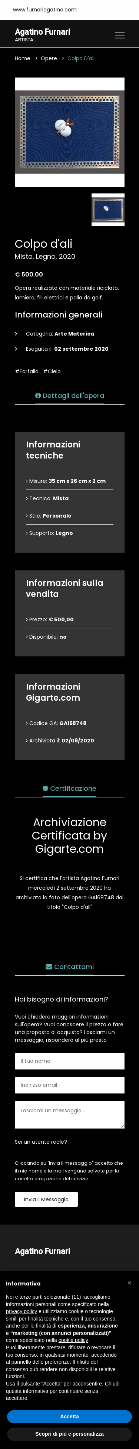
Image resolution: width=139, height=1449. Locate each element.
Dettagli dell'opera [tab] (69, 395)
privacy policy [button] (21, 1311)
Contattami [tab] (70, 966)
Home (22, 58)
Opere (49, 58)
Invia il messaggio (46, 1199)
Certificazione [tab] (69, 788)
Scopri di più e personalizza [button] (69, 1434)
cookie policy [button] (73, 1340)
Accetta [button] (69, 1416)
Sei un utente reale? (41, 1142)
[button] (129, 1283)
